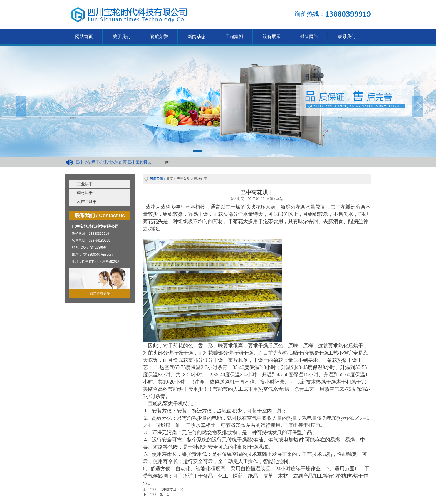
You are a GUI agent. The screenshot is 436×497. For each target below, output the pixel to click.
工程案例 (234, 36)
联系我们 (347, 36)
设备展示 (272, 36)
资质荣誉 (159, 36)
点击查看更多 (100, 293)
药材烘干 (85, 193)
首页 (169, 179)
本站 (279, 199)
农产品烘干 (86, 201)
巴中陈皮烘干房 (171, 489)
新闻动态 (196, 36)
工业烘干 (85, 184)
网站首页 (84, 36)
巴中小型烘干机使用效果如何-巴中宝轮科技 (113, 162)
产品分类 (183, 179)
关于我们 (121, 36)
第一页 (165, 494)
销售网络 (309, 36)
